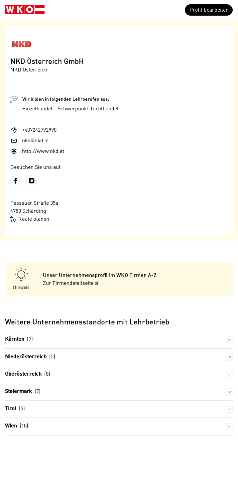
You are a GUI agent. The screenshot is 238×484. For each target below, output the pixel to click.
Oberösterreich (27, 374)
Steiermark (23, 392)
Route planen (29, 219)
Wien (16, 426)
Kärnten (19, 339)
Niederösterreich (30, 357)
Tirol (15, 409)
